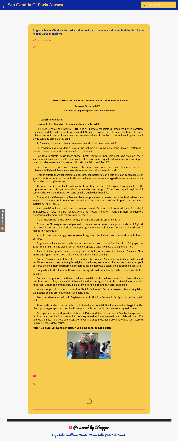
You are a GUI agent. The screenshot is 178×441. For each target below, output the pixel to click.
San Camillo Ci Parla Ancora (35, 4)
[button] (34, 47)
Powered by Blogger (89, 427)
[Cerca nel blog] (161, 5)
